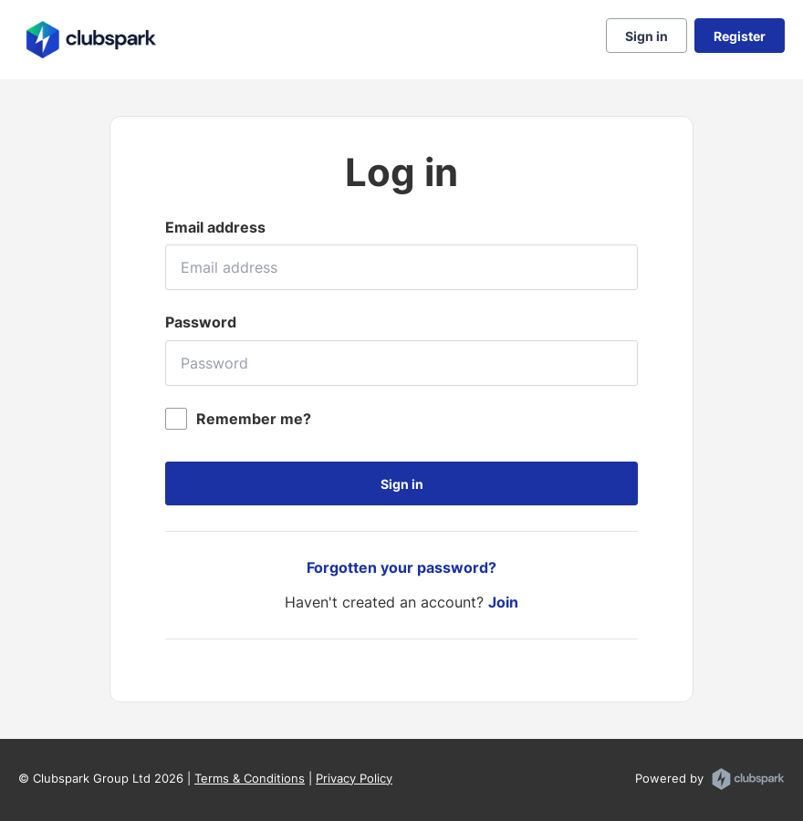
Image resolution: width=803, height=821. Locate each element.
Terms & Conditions (249, 778)
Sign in (646, 36)
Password (200, 322)
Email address (215, 227)
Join (503, 602)
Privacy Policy (354, 778)
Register (740, 36)
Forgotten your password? (401, 567)
